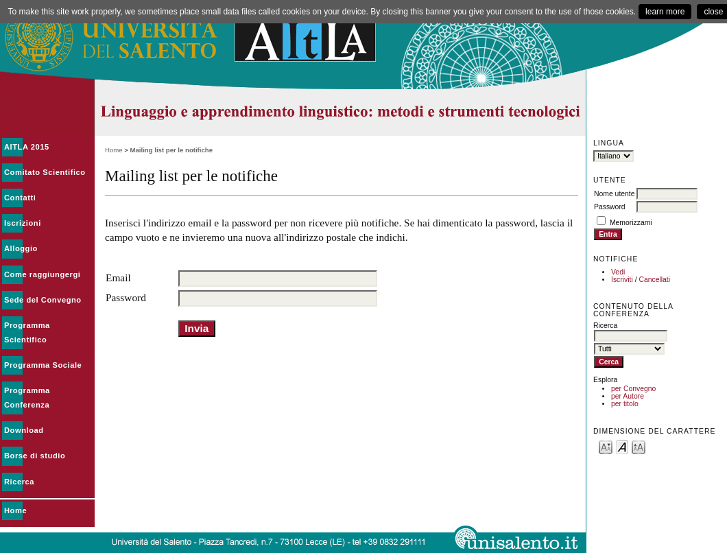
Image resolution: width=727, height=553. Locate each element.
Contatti (20, 197)
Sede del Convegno (43, 300)
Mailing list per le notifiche (171, 150)
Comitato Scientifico (45, 172)
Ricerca (19, 482)
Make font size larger (638, 446)
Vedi (618, 272)
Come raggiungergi (42, 274)
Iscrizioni (22, 223)
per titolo (625, 404)
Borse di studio (34, 455)
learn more (664, 11)
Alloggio (21, 248)
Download (24, 430)
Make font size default (622, 446)
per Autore (627, 396)
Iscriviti (622, 279)
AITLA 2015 (26, 147)
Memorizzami (631, 222)
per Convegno (633, 388)
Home (15, 510)
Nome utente (614, 194)
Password (609, 207)
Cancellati (654, 279)
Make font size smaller (605, 446)
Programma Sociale (43, 365)
